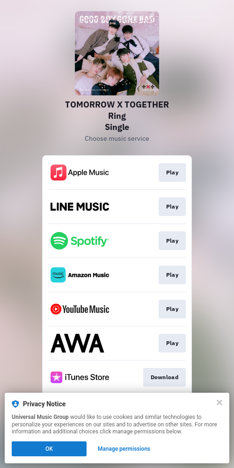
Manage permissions (124, 449)
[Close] (219, 402)
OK (49, 449)
